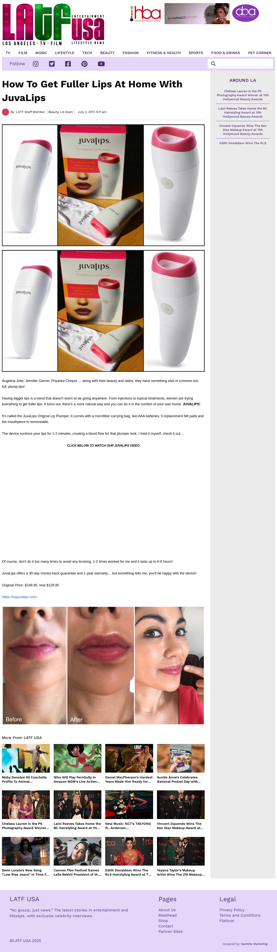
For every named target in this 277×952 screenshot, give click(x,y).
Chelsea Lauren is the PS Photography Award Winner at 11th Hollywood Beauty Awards (24, 826)
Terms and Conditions (240, 915)
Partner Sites (171, 931)
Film (22, 53)
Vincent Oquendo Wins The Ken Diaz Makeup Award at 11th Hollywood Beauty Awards (179, 826)
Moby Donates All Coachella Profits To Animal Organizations (24, 779)
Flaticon (226, 920)
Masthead (168, 915)
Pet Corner (259, 53)
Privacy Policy (231, 910)
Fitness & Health (164, 53)
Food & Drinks (225, 53)
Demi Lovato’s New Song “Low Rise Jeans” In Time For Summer (25, 872)
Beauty (107, 53)
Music (41, 53)
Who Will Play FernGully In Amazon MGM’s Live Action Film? (75, 779)
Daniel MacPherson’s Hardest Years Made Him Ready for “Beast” (129, 779)
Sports (196, 53)
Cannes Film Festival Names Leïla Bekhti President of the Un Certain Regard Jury (77, 872)
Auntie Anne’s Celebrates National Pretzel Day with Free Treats (177, 779)
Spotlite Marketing (254, 944)
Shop (163, 920)
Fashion (131, 53)
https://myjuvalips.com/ (19, 597)
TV (8, 53)
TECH (87, 53)
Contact (166, 926)
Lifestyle (64, 53)
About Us (167, 910)
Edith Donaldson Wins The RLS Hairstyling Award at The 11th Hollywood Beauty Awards (128, 872)
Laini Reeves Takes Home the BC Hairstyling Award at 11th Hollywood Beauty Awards (77, 826)
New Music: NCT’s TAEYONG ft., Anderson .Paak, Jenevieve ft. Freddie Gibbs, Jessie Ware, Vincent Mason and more (128, 826)
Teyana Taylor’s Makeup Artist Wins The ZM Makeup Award (179, 872)
